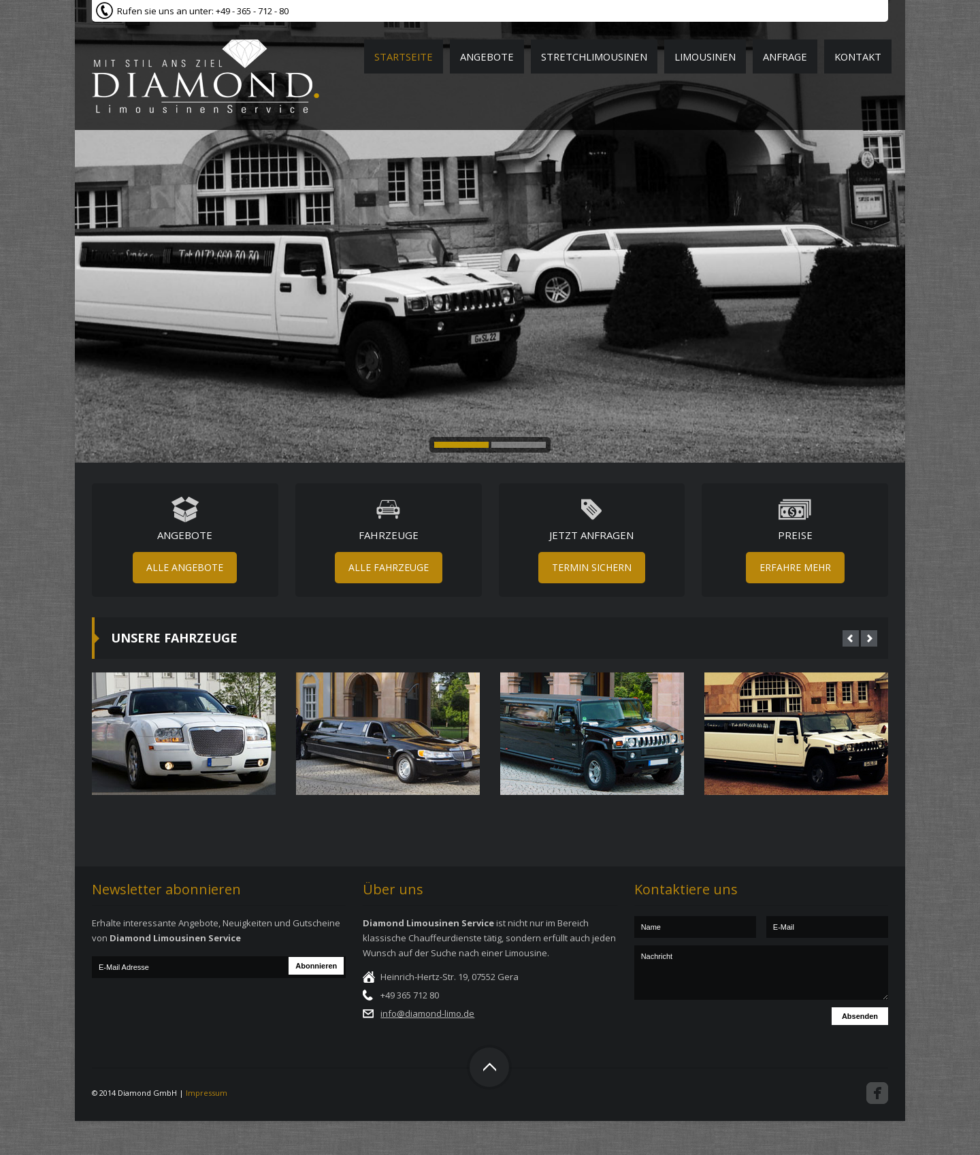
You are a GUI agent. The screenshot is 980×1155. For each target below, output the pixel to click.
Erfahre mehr (795, 567)
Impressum (206, 1093)
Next (869, 638)
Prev (851, 638)
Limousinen (705, 56)
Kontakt (857, 56)
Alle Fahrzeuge (388, 567)
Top (489, 1067)
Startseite (403, 56)
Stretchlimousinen (594, 56)
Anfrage (785, 56)
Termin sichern (592, 567)
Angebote (487, 56)
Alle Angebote (184, 567)
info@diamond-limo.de (427, 1013)
